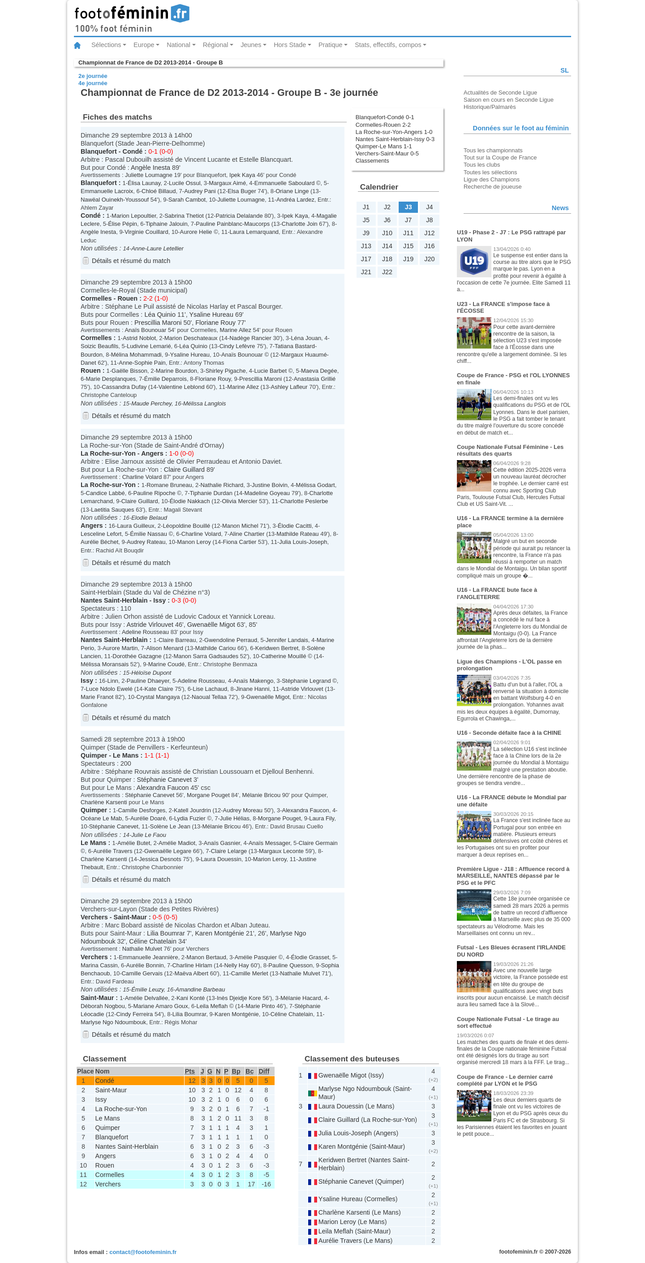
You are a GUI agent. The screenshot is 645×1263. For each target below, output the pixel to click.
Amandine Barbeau (200, 989)
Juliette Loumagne (148, 175)
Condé (133, 151)
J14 (387, 246)
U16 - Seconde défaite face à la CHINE (509, 732)
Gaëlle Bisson (129, 370)
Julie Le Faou (148, 835)
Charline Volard (142, 477)
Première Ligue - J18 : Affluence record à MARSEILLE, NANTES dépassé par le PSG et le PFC (513, 876)
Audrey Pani (200, 191)
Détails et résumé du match (131, 260)
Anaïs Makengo (253, 680)
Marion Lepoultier (134, 215)
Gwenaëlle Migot (211, 624)
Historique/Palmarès (490, 106)
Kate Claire (159, 688)
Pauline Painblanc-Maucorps (233, 223)
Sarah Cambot (187, 199)
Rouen (127, 298)
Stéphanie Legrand (306, 680)
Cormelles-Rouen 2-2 (383, 124)
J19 (408, 259)
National (178, 44)
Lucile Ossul (185, 183)
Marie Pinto (260, 1006)
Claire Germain (318, 843)
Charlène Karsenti (104, 802)
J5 (366, 220)
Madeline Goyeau (267, 493)
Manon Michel (240, 525)
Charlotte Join (300, 223)
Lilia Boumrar (166, 933)
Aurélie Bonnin (145, 965)
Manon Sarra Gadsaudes (205, 656)
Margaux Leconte (281, 851)
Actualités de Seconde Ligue (500, 92)
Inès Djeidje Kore (239, 998)
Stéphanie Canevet (164, 779)
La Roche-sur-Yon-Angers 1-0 (394, 132)
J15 (408, 246)
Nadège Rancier (250, 338)
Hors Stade (290, 44)
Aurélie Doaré (148, 818)
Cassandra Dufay (124, 387)
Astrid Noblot (139, 338)
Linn (113, 680)
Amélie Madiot (177, 843)
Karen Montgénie (220, 933)
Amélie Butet (133, 843)
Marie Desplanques (111, 378)
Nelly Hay (236, 965)
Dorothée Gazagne (136, 656)
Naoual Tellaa (209, 697)
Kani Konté (190, 998)
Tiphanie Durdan (211, 493)
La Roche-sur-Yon (108, 453)
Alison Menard (164, 648)
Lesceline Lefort (101, 533)
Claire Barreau (177, 640)
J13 (366, 246)
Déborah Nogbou (103, 1006)
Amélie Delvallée (146, 998)
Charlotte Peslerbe (304, 501)
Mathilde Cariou (215, 648)
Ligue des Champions (492, 179)
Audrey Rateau (146, 542)
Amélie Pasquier (256, 957)
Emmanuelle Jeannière (148, 957)
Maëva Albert (192, 973)
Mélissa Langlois (204, 403)
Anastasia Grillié (315, 378)
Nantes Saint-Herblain (114, 600)
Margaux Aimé (227, 183)
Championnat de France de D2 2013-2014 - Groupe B (150, 62)
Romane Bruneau (169, 485)
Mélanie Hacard (300, 998)
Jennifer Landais (287, 640)
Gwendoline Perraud (230, 640)
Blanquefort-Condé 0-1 (385, 117)
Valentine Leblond (182, 387)
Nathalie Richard (221, 485)
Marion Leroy (270, 859)
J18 (387, 259)
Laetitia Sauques (112, 509)
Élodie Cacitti (295, 525)
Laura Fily (321, 818)
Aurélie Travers (112, 851)
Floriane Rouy (215, 322)
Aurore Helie (196, 231)
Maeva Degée (319, 370)
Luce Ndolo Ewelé (109, 688)
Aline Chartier (246, 533)
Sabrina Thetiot (184, 215)
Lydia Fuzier (190, 818)
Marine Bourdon (176, 370)
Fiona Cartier (240, 542)
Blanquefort (99, 151)
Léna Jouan (306, 338)
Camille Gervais (141, 973)
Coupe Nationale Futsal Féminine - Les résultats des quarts (510, 450)
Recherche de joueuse (493, 186)
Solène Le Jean (170, 826)
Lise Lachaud (210, 688)
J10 (387, 233)
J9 (366, 233)
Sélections (106, 44)
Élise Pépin (122, 223)
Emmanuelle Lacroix (107, 191)
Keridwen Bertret (276, 648)
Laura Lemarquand (254, 231)
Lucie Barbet (270, 370)
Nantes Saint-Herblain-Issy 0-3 (395, 139)
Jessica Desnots (160, 859)
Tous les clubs (482, 164)
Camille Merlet (249, 973)
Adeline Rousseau (145, 632)
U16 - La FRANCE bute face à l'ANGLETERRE (497, 593)
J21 (366, 272)
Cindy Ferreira (134, 1014)
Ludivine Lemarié (149, 346)
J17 (366, 259)
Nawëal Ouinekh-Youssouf (115, 199)
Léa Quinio (160, 314)
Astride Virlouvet (149, 624)
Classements (372, 160)
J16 (429, 246)
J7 (408, 220)
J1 (366, 207)
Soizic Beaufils (99, 346)
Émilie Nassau (148, 533)
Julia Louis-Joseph (303, 542)
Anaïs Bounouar (145, 330)
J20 (429, 259)
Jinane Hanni (253, 688)
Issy (159, 600)
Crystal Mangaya (158, 697)
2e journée (93, 76)
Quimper (94, 755)
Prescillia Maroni (158, 322)
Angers (152, 453)
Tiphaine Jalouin (167, 223)
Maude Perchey (151, 403)
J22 (387, 272)
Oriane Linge (292, 191)
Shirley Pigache (226, 370)
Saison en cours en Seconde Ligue (509, 99)
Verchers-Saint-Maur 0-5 (387, 153)
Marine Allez (235, 330)
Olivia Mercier (239, 501)
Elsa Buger (242, 191)
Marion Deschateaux (191, 338)
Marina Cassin (99, 965)
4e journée (93, 83)
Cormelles (96, 298)
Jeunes (251, 44)
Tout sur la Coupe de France (500, 157)
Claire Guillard (184, 469)
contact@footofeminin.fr (142, 1252)
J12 (429, 233)
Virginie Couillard (146, 231)
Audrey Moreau (243, 810)
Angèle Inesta (150, 167)
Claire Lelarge (229, 851)
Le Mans (126, 755)
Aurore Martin (120, 648)
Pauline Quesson (290, 965)
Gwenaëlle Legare (167, 851)
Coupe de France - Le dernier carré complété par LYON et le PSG (505, 1080)
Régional (215, 44)
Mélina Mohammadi (136, 354)
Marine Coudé (166, 664)
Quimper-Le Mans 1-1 (384, 146)
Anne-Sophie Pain (142, 362)
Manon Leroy (194, 542)
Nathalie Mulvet (142, 948)
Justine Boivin (270, 485)
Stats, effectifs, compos (388, 44)
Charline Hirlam (192, 965)
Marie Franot (97, 697)
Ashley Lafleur (289, 387)
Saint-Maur (130, 917)
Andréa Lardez (295, 199)
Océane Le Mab (101, 818)
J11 (408, 233)
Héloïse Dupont (151, 672)
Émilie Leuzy (147, 989)
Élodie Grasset (310, 957)
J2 (387, 207)
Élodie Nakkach (190, 501)
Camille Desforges (142, 810)
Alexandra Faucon (163, 787)
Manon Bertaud (206, 957)
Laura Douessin (221, 859)
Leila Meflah (212, 1006)
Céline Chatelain (152, 941)
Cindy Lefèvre (237, 346)
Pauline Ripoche (154, 493)
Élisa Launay (144, 183)
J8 (429, 220)
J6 (387, 220)
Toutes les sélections (490, 172)
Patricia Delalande (238, 215)
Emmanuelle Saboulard (284, 183)
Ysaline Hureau (211, 314)
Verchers (94, 917)
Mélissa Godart (315, 485)
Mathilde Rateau (297, 533)
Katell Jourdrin (192, 810)
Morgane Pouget (208, 795)
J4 (429, 207)
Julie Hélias (234, 818)
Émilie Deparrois (165, 378)
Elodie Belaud (149, 517)
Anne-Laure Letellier (157, 248)
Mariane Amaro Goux (160, 1006)
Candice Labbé (105, 493)
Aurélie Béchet (99, 542)
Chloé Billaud (159, 191)
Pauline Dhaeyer (148, 680)
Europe (143, 44)
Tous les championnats (493, 150)
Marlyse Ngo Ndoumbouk (113, 1022)
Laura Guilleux (136, 525)
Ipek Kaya (242, 175)
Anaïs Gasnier (222, 843)
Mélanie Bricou (261, 795)
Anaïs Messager (269, 843)
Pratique (330, 44)
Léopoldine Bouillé (186, 525)
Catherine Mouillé (283, 656)
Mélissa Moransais (105, 664)
